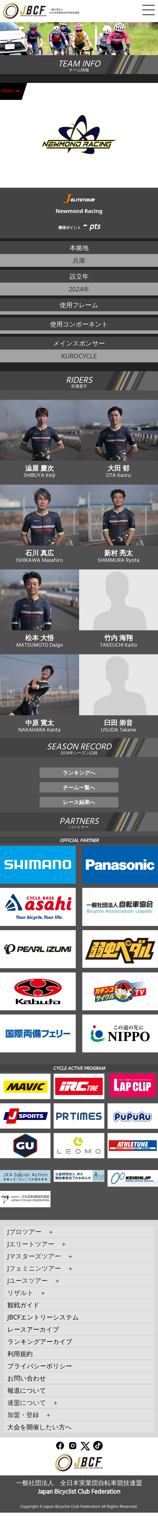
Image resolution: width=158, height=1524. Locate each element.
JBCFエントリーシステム (43, 1328)
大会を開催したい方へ (39, 1438)
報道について (26, 1401)
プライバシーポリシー (39, 1377)
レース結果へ (79, 813)
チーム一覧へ (79, 796)
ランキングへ (79, 779)
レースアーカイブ (33, 1340)
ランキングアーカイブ (39, 1352)
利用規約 (20, 1365)
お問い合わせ (26, 1389)
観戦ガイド (23, 1316)
